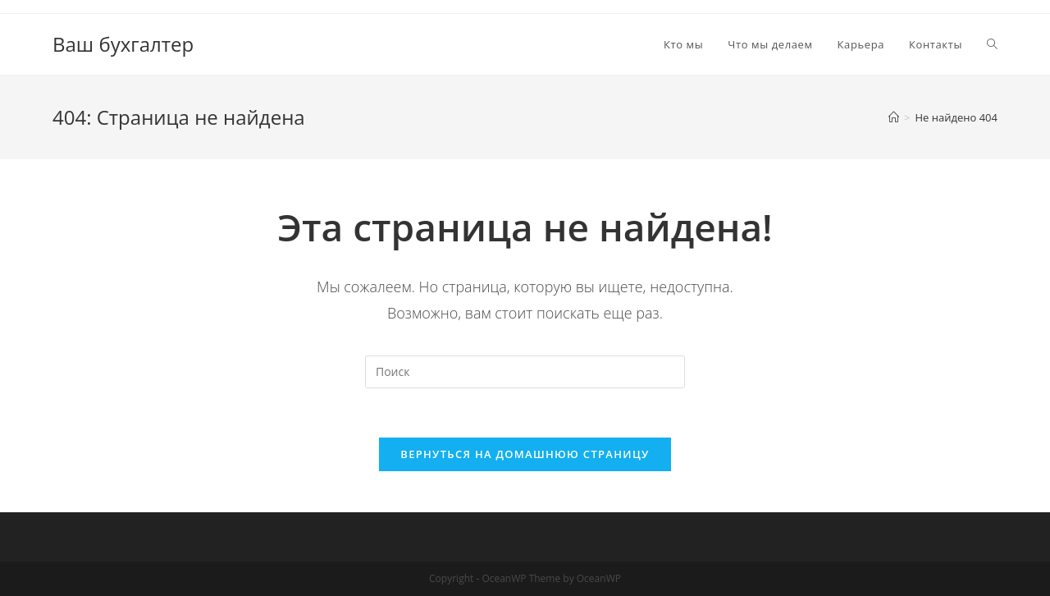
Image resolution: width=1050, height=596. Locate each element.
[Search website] (992, 44)
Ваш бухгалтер (123, 43)
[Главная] (893, 117)
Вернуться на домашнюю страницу (524, 454)
